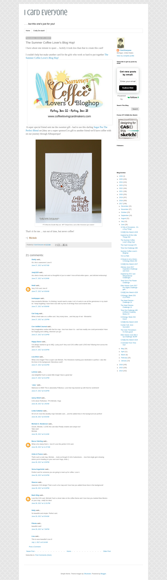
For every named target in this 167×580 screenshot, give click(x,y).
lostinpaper (36, 298)
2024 (121, 182)
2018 (121, 201)
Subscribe (127, 88)
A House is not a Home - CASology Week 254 (129, 260)
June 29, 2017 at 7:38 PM (40, 529)
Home (28, 31)
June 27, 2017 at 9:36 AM (40, 291)
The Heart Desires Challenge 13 (127, 306)
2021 (121, 191)
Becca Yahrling (37, 441)
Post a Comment (35, 547)
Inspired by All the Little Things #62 (129, 236)
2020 (121, 194)
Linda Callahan (37, 411)
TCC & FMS (125, 256)
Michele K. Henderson (40, 424)
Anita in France (37, 454)
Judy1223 (35, 272)
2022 (121, 188)
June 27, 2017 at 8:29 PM (40, 350)
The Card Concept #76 (128, 245)
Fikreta (34, 523)
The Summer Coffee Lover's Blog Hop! (128, 241)
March (123, 355)
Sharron (35, 482)
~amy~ (34, 385)
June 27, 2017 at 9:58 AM (40, 306)
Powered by (128, 97)
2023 (121, 185)
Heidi (33, 285)
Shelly (34, 259)
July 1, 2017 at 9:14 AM (40, 542)
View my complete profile (125, 56)
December (125, 206)
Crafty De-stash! (39, 31)
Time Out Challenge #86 (129, 248)
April (123, 352)
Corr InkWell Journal (39, 326)
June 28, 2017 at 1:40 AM (40, 404)
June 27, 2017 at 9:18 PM (40, 391)
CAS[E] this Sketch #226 (129, 292)
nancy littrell (36, 398)
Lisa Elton (35, 357)
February (124, 358)
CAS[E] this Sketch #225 (129, 322)
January (124, 361)
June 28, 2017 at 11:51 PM (41, 503)
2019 (121, 197)
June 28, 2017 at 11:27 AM (41, 447)
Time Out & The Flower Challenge (129, 281)
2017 (121, 204)
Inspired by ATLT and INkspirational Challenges (128, 276)
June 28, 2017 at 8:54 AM (40, 417)
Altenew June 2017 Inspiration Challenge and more (129, 269)
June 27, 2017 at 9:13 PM (40, 378)
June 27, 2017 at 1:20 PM (40, 319)
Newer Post (30, 551)
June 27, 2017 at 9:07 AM (40, 265)
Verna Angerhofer (38, 469)
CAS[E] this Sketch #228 (129, 232)
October (124, 212)
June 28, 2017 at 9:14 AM (40, 434)
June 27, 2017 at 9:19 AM (40, 278)
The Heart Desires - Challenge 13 (127, 301)
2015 (121, 368)
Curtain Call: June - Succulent (127, 326)
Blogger (103, 574)
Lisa (33, 536)
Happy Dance (36, 342)
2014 (121, 371)
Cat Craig (35, 313)
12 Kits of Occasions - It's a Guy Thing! (129, 228)
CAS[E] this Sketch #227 (129, 264)
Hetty (33, 510)
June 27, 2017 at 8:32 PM (40, 365)
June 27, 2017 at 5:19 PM (40, 335)
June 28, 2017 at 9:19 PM (40, 488)
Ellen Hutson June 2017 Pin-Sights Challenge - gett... (129, 287)
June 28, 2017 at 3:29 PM (40, 462)
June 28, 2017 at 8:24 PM (40, 475)
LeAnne (34, 372)
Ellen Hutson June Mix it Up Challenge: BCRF (129, 336)
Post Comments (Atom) (43, 555)
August (123, 218)
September (125, 215)
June (123, 225)
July (122, 221)
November (125, 209)
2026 (121, 176)
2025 (121, 179)
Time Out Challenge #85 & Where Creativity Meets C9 (129, 312)
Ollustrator (87, 574)
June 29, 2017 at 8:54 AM (40, 516)
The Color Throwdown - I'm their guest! (129, 331)
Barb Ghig (35, 495)
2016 (121, 365)
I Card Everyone (45, 12)
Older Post (107, 551)
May (122, 349)
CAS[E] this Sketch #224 (129, 340)
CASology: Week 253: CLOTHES (128, 296)
